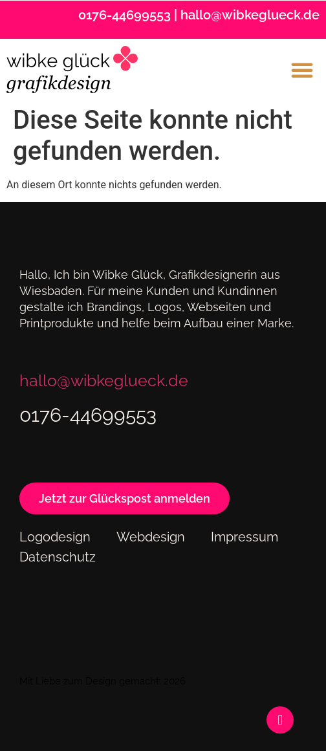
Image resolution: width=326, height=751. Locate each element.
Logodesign (55, 537)
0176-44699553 (124, 15)
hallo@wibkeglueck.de (250, 15)
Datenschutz (57, 557)
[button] (302, 69)
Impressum (244, 537)
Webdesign (150, 537)
